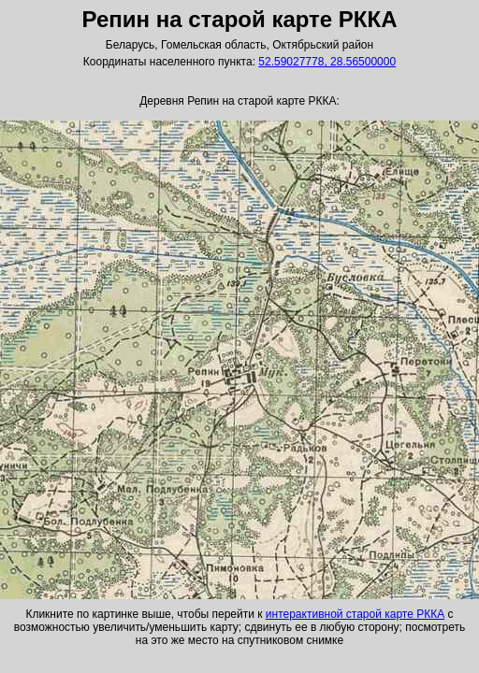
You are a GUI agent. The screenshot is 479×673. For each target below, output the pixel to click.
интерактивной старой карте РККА (355, 614)
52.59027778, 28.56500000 (327, 61)
